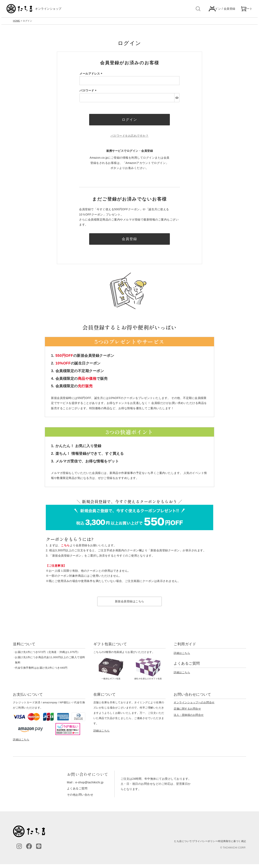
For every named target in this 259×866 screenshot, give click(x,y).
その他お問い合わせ (80, 796)
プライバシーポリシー (205, 843)
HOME (16, 22)
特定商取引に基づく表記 (232, 843)
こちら (65, 547)
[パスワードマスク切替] (176, 98)
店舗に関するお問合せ (187, 710)
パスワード (88, 91)
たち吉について (183, 843)
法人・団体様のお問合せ (189, 716)
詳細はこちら (182, 654)
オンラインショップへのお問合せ (194, 704)
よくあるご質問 (77, 790)
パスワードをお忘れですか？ (130, 137)
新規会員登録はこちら (129, 603)
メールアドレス (91, 74)
